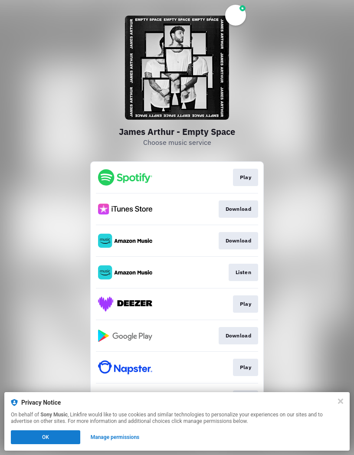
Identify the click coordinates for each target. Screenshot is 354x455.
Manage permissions (115, 437)
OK (45, 437)
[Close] (340, 401)
